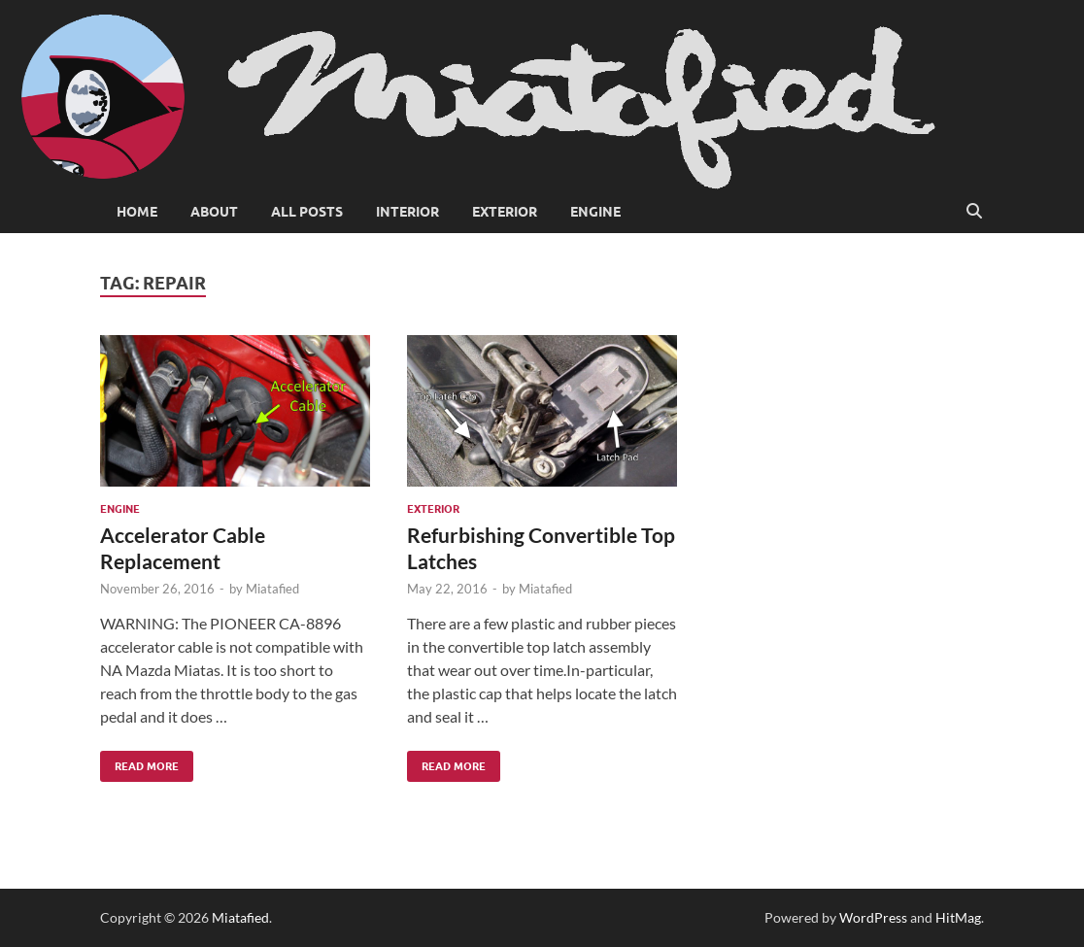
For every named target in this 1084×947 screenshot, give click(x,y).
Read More (139, 762)
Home (137, 212)
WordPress (873, 917)
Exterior (504, 212)
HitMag (958, 917)
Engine (595, 212)
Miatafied (272, 588)
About (214, 212)
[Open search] (974, 211)
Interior (407, 212)
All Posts (307, 212)
